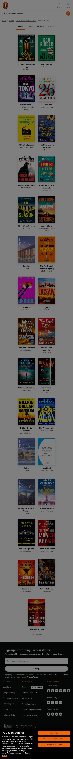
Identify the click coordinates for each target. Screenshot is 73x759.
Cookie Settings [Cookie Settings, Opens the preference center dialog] (54, 733)
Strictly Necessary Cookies (54, 739)
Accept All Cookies (54, 745)
